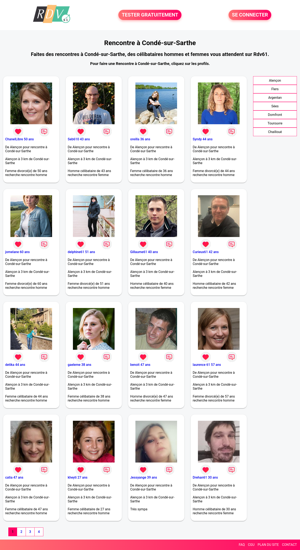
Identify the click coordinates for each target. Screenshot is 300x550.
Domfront (275, 115)
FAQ (242, 545)
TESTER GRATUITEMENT (150, 15)
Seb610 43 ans (79, 139)
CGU (251, 545)
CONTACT (289, 545)
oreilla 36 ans (140, 139)
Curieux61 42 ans (206, 252)
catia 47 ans (14, 477)
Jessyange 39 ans (143, 477)
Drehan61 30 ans (205, 477)
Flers (275, 89)
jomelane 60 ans (17, 252)
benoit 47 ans (140, 365)
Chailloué (275, 132)
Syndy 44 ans (202, 139)
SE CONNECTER (250, 15)
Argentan (275, 98)
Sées (275, 106)
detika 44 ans (15, 365)
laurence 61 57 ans (207, 365)
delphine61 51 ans (81, 252)
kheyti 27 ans (78, 477)
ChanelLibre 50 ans (19, 139)
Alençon (275, 80)
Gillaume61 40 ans (144, 252)
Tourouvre (275, 123)
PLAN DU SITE (268, 545)
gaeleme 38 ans (79, 365)
